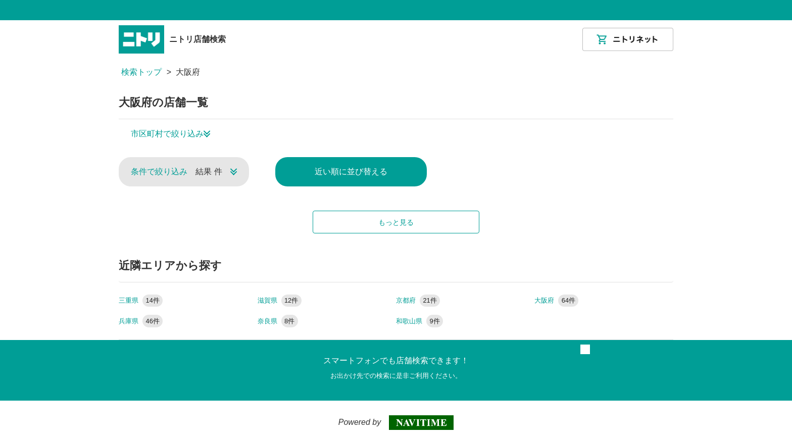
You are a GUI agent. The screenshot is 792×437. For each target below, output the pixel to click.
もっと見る (396, 222)
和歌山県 (419, 321)
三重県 (141, 300)
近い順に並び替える (351, 171)
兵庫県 (141, 321)
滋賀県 (280, 300)
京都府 (418, 300)
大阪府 (556, 300)
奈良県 (278, 321)
